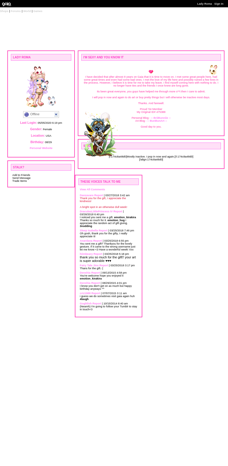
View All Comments (92, 189)
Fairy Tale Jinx (89, 265)
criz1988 (85, 293)
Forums (16, 11)
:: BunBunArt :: (157, 120)
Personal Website (41, 148)
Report (98, 195)
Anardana (86, 240)
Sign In (218, 3)
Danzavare (87, 195)
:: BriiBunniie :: (160, 117)
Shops (4, 11)
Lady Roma (204, 3)
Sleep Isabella (89, 230)
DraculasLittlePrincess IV (96, 211)
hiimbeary (86, 254)
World (27, 11)
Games (37, 11)
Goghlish (86, 303)
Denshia (85, 272)
